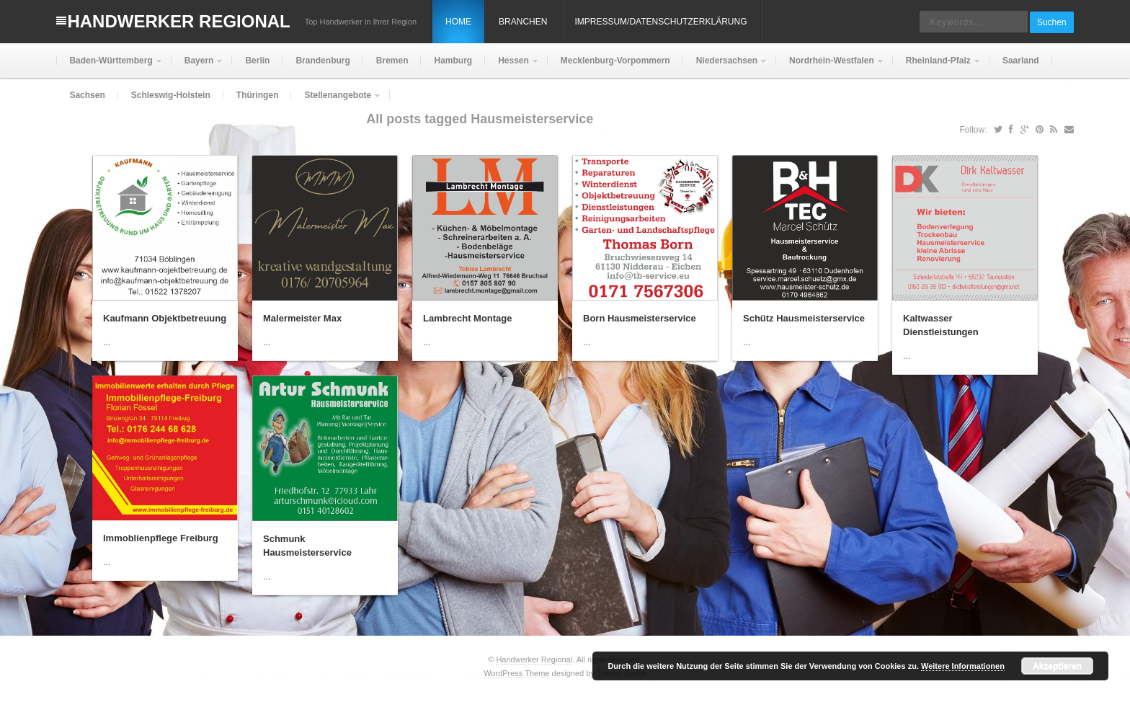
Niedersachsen (725, 66)
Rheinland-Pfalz (937, 66)
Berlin (257, 60)
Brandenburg (322, 60)
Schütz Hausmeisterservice (804, 318)
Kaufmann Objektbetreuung (164, 318)
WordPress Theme (516, 673)
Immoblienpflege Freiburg (160, 538)
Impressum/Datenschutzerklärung (660, 22)
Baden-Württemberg (109, 66)
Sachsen (86, 95)
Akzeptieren (1057, 666)
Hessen (512, 66)
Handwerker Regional (178, 21)
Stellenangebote (336, 101)
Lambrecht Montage (467, 318)
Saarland (1020, 60)
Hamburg (453, 60)
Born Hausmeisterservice (639, 318)
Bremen (392, 60)
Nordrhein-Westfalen (830, 66)
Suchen (1052, 22)
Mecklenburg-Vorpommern (615, 60)
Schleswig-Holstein (170, 95)
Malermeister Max (302, 318)
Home (458, 22)
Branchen (523, 22)
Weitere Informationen (963, 666)
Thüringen (257, 95)
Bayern (198, 66)
